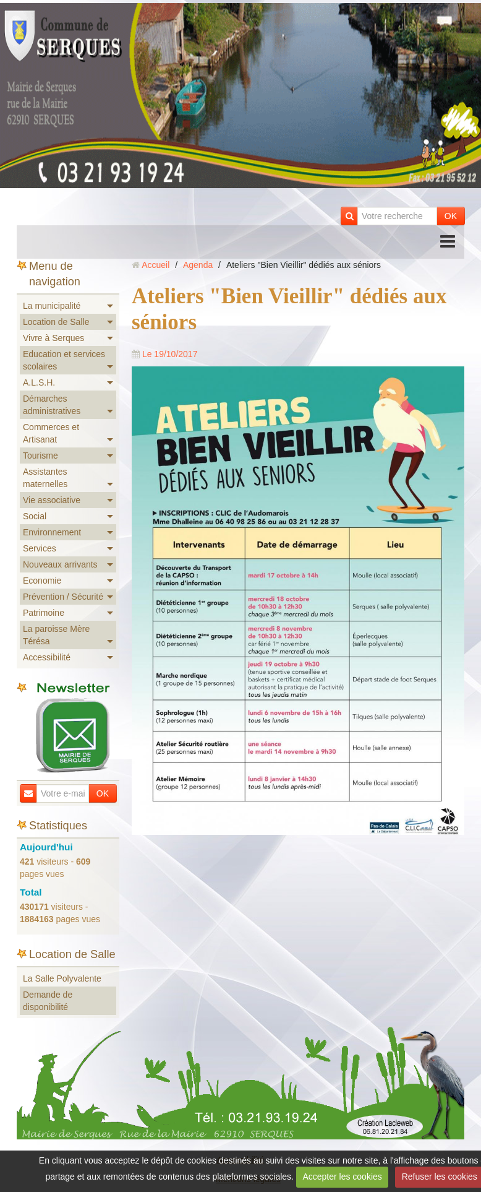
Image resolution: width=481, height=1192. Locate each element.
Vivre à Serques (53, 338)
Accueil (155, 265)
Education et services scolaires (64, 360)
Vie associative (51, 500)
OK (451, 216)
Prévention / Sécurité (63, 597)
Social (34, 516)
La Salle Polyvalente (62, 978)
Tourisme (40, 455)
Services (39, 548)
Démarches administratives (51, 405)
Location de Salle (56, 322)
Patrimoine (43, 613)
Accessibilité (46, 657)
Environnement (52, 532)
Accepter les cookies (341, 1176)
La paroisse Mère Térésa (56, 635)
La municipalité (51, 306)
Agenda (198, 265)
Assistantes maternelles (45, 478)
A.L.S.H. (39, 382)
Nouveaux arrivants (60, 564)
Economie (42, 580)
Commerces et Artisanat (51, 433)
